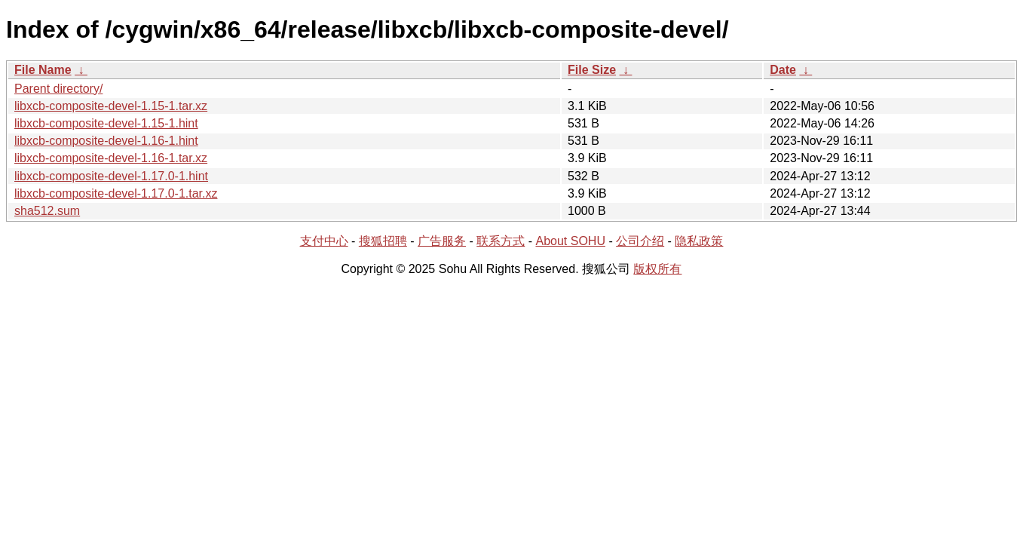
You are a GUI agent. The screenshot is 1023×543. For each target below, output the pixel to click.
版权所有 (657, 268)
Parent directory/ (58, 88)
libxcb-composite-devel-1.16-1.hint (106, 140)
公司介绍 (640, 241)
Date (783, 69)
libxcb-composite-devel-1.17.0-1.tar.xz (115, 193)
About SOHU (570, 241)
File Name (43, 69)
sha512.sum (47, 210)
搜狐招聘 (383, 241)
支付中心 (324, 241)
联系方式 (500, 241)
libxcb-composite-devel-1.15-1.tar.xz (110, 106)
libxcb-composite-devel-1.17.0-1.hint (111, 176)
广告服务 (442, 241)
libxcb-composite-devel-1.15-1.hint (106, 123)
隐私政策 (699, 241)
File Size (592, 69)
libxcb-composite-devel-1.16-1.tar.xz (110, 158)
